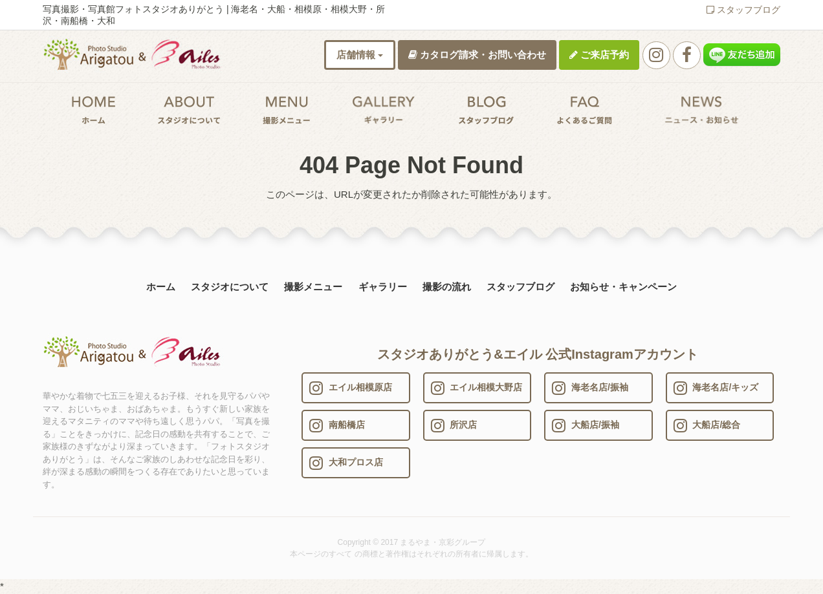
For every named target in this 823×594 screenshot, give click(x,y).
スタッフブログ (743, 10)
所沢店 (454, 425)
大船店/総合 (707, 425)
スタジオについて (230, 286)
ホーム (160, 286)
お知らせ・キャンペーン (623, 286)
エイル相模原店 (350, 388)
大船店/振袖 (585, 425)
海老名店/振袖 (590, 388)
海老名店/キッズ (716, 388)
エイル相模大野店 (477, 388)
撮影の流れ (446, 286)
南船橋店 (337, 425)
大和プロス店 (346, 463)
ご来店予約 (599, 54)
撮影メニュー (313, 286)
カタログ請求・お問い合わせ (477, 54)
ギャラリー (382, 286)
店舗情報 (359, 54)
